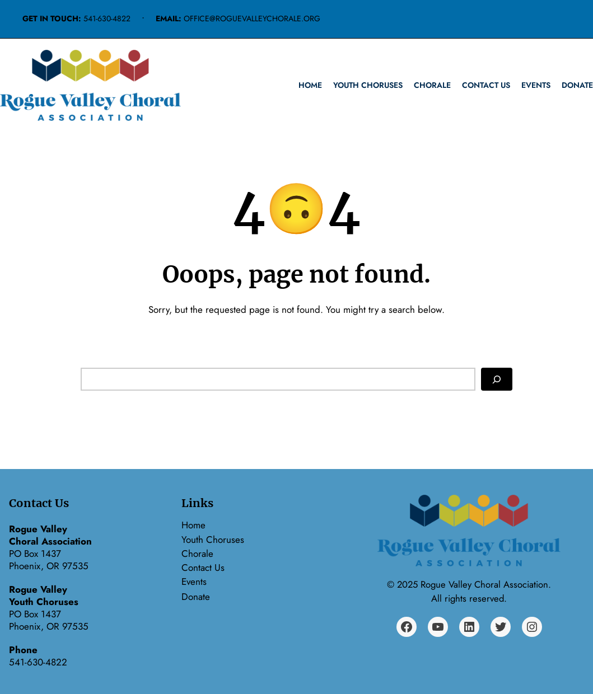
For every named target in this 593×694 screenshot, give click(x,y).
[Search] (496, 379)
